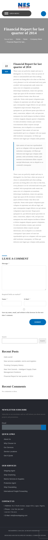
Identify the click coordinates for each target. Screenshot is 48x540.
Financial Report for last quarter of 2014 (18, 376)
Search (4, 337)
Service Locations (10, 451)
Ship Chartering (9, 475)
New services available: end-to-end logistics (20, 361)
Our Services (8, 447)
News (25, 39)
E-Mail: (27, 299)
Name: (4, 299)
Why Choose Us (10, 443)
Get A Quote (8, 456)
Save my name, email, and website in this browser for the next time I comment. (22, 313)
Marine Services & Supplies (14, 479)
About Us (7, 439)
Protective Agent (10, 483)
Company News (36, 39)
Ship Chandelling (10, 487)
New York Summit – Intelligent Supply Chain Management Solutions (20, 370)
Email (4, 423)
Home (18, 39)
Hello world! (8, 357)
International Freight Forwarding (15, 491)
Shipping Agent (9, 471)
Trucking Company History (13, 365)
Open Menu (14, 13)
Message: (5, 263)
